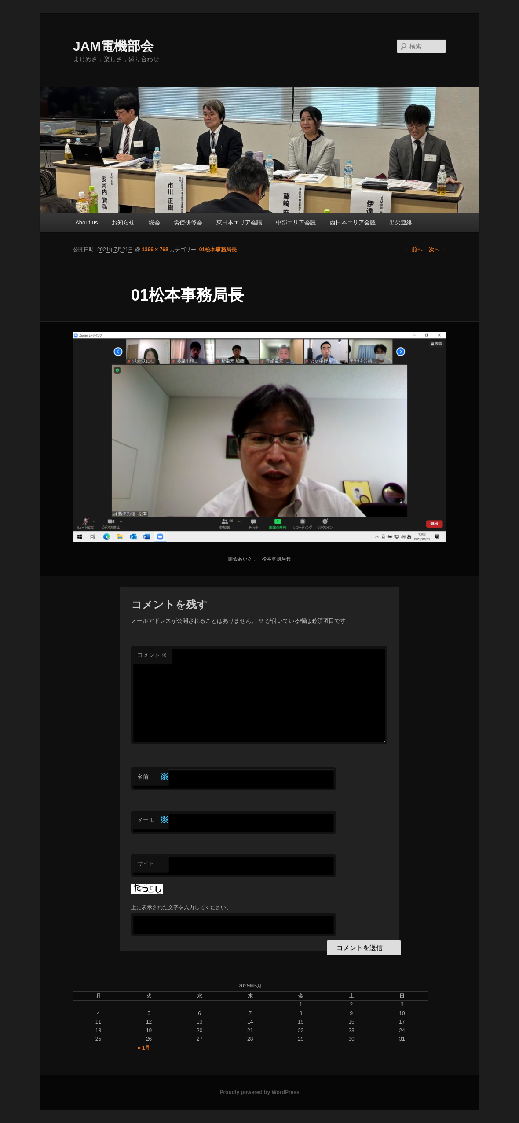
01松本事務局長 (218, 249)
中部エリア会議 (296, 222)
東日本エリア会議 (239, 222)
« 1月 (144, 1048)
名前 (152, 777)
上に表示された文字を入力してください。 (181, 907)
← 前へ (413, 249)
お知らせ (123, 222)
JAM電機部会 (113, 46)
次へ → (437, 249)
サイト (145, 863)
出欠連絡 (400, 222)
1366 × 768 (155, 249)
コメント (152, 655)
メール (152, 820)
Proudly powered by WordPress (259, 1092)
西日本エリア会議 (353, 222)
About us (86, 222)
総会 (154, 222)
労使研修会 (188, 222)
